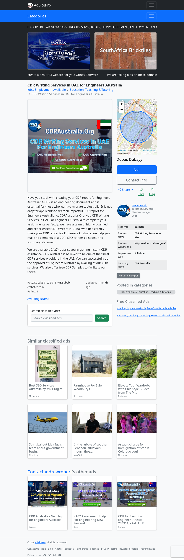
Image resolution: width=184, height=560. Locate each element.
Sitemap (94, 548)
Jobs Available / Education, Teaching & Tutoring (146, 292)
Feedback (68, 548)
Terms (114, 548)
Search (102, 318)
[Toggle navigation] (151, 5)
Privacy (105, 548)
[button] (121, 104)
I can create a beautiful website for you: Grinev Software (62, 75)
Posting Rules (148, 548)
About (58, 548)
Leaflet (122, 150)
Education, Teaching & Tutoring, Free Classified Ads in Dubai (148, 315)
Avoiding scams (38, 299)
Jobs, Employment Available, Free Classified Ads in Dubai (147, 308)
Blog (50, 548)
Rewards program (129, 548)
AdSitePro (42, 5)
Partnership (82, 548)
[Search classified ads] (62, 318)
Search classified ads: (45, 311)
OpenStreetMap (148, 150)
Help (43, 548)
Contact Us (33, 548)
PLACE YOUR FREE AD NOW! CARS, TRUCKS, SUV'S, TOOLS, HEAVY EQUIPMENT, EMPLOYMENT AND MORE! (96, 27)
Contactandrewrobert (49, 472)
